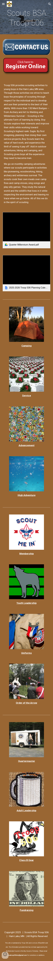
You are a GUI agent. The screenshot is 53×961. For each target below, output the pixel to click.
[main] (26, 18)
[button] (3, 4)
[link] (26, 230)
